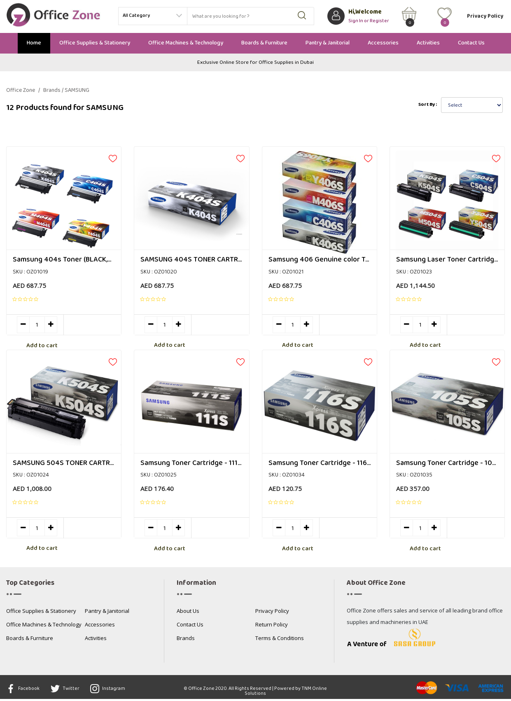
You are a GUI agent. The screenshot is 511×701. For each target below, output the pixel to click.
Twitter (68, 691)
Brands (186, 641)
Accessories (383, 43)
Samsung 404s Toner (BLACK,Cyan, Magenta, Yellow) (64, 260)
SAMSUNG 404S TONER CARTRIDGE (191, 260)
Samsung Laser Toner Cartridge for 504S (447, 260)
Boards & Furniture (264, 43)
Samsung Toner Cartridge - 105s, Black (447, 464)
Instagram (114, 691)
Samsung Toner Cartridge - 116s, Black (319, 464)
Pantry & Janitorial (328, 43)
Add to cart (92, 325)
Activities (428, 43)
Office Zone (23, 90)
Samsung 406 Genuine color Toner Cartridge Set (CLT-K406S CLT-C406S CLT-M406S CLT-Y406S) (319, 260)
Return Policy (271, 627)
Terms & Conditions (279, 641)
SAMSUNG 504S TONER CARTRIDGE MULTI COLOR (64, 464)
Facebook (23, 691)
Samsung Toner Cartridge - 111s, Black (191, 464)
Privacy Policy (485, 16)
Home (34, 43)
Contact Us (471, 43)
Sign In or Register (368, 19)
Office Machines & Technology (185, 43)
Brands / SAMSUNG (66, 90)
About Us (188, 613)
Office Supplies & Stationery (94, 43)
